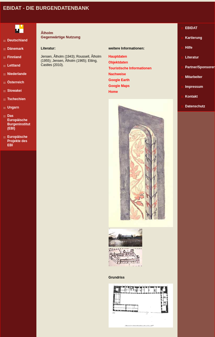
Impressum (194, 87)
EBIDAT (191, 28)
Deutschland (17, 40)
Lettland (13, 65)
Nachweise (117, 74)
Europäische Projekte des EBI (17, 141)
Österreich (15, 82)
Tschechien (16, 99)
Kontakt (191, 96)
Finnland (14, 57)
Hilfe (188, 48)
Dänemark (15, 49)
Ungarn (13, 107)
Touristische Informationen (130, 68)
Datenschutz (195, 106)
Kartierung (193, 38)
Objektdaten (118, 62)
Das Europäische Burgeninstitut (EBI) (18, 122)
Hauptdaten (118, 56)
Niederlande (17, 74)
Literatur (192, 57)
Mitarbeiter (193, 77)
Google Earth (119, 80)
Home (113, 92)
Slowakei (14, 91)
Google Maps (119, 86)
